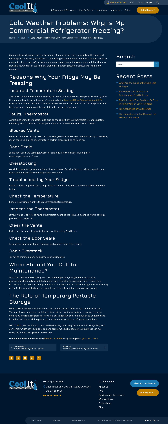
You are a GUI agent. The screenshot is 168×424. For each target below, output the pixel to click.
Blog (23, 37)
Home (12, 37)
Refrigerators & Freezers (111, 395)
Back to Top (150, 420)
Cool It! (18, 325)
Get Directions (50, 395)
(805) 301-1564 (116, 2)
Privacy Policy (78, 420)
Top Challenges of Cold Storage (135, 109)
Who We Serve (106, 399)
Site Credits (35, 420)
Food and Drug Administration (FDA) (83, 100)
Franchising (105, 403)
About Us (103, 386)
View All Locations (143, 383)
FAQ (132, 2)
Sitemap (56, 420)
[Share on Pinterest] (39, 358)
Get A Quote (146, 10)
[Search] (156, 64)
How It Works (145, 2)
